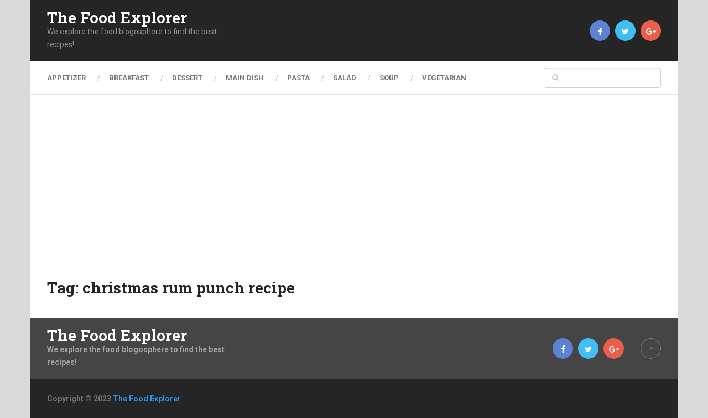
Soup (389, 78)
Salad (344, 78)
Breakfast (129, 78)
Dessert (187, 78)
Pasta (298, 78)
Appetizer (66, 78)
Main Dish (245, 78)
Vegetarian (444, 78)
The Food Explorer (117, 17)
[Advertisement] (354, 193)
